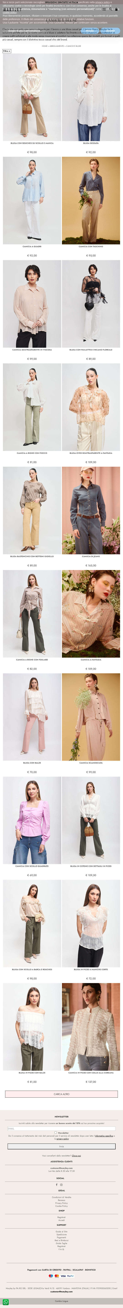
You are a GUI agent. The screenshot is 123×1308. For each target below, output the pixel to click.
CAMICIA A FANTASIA (91, 659)
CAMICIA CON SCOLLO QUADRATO (32, 866)
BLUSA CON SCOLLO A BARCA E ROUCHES (32, 969)
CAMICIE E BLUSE (73, 46)
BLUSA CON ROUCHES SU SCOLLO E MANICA (32, 143)
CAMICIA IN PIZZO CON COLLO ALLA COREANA (91, 1072)
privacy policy (63, 1138)
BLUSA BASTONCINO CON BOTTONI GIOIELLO (32, 556)
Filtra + (6, 51)
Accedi (61, 1220)
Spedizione (62, 1234)
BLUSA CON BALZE (32, 762)
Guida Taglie (61, 1243)
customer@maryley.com (61, 1168)
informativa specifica (104, 1135)
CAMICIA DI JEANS (91, 556)
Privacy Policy (61, 1203)
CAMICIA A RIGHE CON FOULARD (32, 659)
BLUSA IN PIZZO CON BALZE (32, 1072)
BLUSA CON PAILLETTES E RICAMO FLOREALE (90, 349)
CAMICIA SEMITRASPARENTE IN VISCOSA (32, 349)
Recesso (61, 1200)
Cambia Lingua (61, 1301)
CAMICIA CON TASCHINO (91, 246)
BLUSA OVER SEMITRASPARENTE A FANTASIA (91, 453)
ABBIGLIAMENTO (57, 46)
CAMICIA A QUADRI (32, 246)
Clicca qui (76, 1155)
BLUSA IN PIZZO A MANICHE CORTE (91, 969)
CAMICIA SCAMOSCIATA (91, 762)
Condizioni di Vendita (61, 1197)
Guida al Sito (61, 1231)
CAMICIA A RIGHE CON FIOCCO (32, 453)
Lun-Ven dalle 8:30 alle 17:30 (62, 1171)
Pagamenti (61, 1237)
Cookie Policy (61, 1206)
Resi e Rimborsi (61, 1240)
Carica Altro (61, 1094)
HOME (44, 46)
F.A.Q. (62, 1249)
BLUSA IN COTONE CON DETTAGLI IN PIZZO (90, 866)
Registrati (61, 1217)
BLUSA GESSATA (91, 143)
